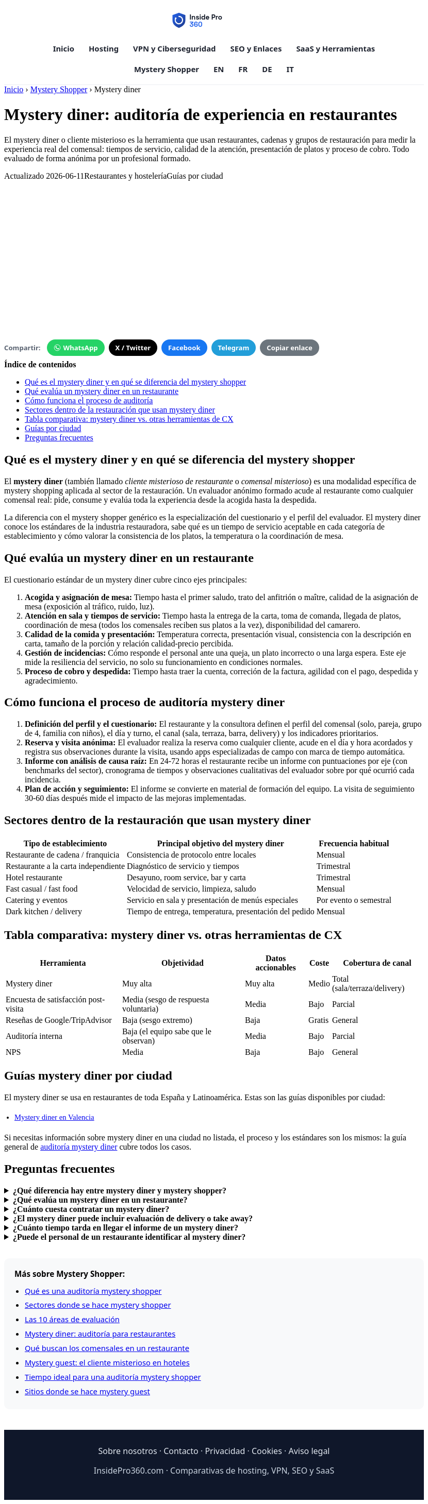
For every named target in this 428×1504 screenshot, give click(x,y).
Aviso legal (309, 1451)
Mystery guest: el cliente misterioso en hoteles (107, 1362)
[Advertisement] (214, 253)
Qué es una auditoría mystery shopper (93, 1291)
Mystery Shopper (166, 69)
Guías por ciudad (53, 428)
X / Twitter (133, 347)
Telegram (234, 347)
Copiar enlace (289, 347)
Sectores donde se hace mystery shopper (98, 1305)
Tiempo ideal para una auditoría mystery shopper (113, 1377)
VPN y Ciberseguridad (174, 48)
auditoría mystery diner (78, 1146)
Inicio (63, 48)
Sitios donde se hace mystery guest (87, 1391)
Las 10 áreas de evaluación (72, 1319)
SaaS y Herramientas (335, 48)
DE (267, 69)
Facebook (184, 347)
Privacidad (225, 1451)
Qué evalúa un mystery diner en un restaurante (101, 391)
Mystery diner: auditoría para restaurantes (100, 1333)
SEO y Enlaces (256, 48)
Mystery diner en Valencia (54, 1117)
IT (290, 69)
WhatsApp (76, 347)
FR (243, 69)
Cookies (267, 1451)
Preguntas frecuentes (59, 437)
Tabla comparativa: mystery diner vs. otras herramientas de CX (129, 419)
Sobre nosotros (127, 1451)
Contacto (181, 1451)
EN (218, 69)
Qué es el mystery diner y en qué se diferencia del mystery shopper (135, 382)
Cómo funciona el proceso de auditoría (89, 400)
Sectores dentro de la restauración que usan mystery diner (120, 409)
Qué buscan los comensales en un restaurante (107, 1348)
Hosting (104, 48)
